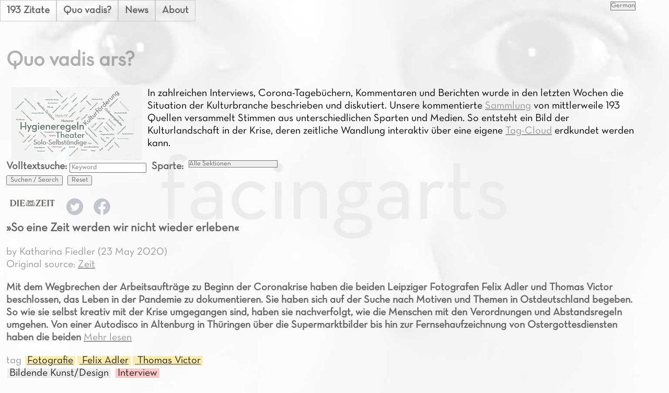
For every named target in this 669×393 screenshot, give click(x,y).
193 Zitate (28, 10)
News (138, 10)
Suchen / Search (34, 180)
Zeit (86, 264)
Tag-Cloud (528, 131)
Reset (80, 180)
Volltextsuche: (38, 166)
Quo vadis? (88, 10)
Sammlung (508, 106)
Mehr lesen (108, 337)
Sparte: (167, 166)
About (177, 10)
